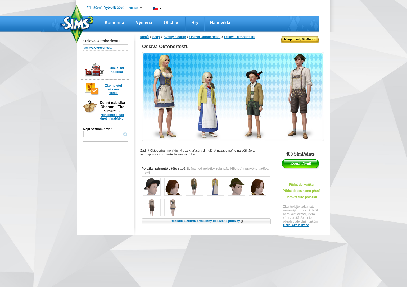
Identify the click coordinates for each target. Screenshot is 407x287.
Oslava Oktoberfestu (98, 47)
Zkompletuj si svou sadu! (113, 89)
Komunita (114, 22)
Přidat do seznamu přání (301, 191)
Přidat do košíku (301, 184)
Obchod (172, 22)
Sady (156, 37)
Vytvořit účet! (114, 8)
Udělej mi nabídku (117, 70)
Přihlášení (93, 8)
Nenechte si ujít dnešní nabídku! (112, 117)
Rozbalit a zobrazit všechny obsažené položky (206, 221)
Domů (144, 37)
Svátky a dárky (175, 37)
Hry (194, 22)
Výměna (144, 22)
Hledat (133, 8)
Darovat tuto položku (301, 197)
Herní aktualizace (296, 225)
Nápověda (220, 22)
